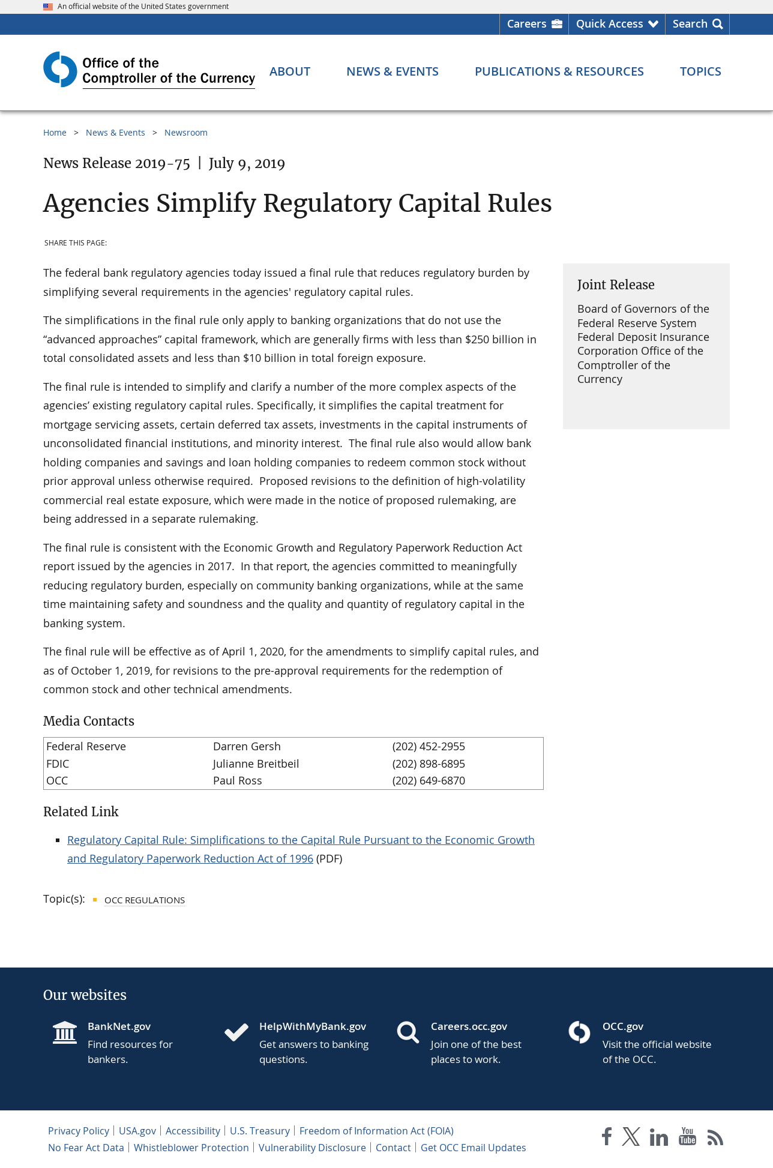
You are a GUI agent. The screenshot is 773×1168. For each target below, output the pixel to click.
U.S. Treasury (260, 1130)
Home (55, 132)
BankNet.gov (119, 1026)
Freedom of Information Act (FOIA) (376, 1130)
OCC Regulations (144, 900)
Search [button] (690, 23)
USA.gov (137, 1130)
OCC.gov (623, 1026)
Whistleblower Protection (191, 1147)
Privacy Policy (78, 1130)
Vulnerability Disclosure (312, 1147)
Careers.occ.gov (469, 1026)
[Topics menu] (701, 71)
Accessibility (193, 1130)
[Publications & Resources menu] (559, 71)
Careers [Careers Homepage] (527, 23)
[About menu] (289, 71)
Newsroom (186, 132)
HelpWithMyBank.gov (312, 1026)
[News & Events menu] (392, 71)
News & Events (115, 132)
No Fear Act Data (86, 1147)
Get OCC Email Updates (473, 1147)
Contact (393, 1147)
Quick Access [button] (609, 23)
